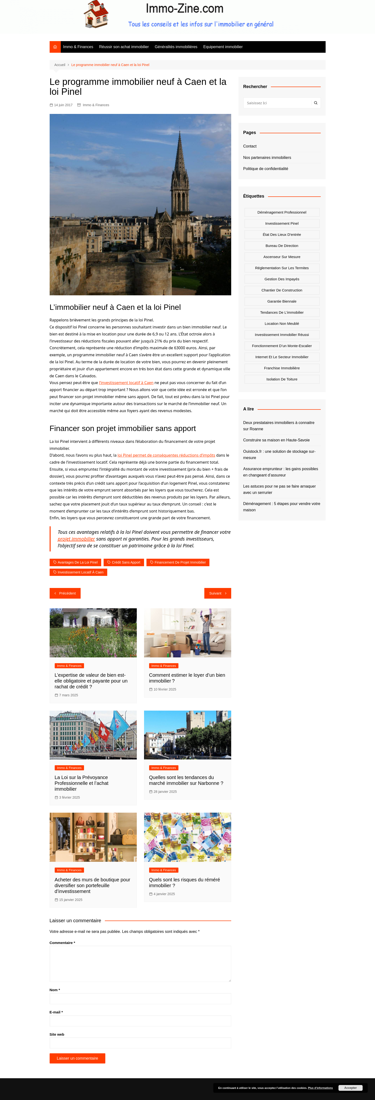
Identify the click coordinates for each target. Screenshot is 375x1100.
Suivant (215, 593)
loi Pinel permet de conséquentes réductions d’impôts (166, 455)
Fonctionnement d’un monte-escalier (282, 346)
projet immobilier (76, 538)
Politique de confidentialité (265, 169)
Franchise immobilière (282, 368)
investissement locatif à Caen (81, 572)
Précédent (67, 593)
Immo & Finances (78, 47)
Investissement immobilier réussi (282, 335)
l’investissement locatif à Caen (126, 382)
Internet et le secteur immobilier (281, 357)
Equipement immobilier (223, 47)
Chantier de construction (281, 290)
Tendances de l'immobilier (282, 312)
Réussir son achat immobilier (124, 47)
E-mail (56, 1012)
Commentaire (62, 943)
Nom (55, 990)
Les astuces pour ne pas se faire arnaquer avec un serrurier (279, 489)
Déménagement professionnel (282, 212)
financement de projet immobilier (180, 562)
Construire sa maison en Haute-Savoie (276, 440)
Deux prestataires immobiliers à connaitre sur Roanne (278, 426)
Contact (250, 146)
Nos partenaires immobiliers (267, 158)
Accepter (350, 1088)
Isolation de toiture (281, 379)
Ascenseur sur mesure (281, 257)
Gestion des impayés (282, 279)
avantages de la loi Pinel (78, 562)
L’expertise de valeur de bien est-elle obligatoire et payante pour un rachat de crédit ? (91, 680)
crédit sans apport (126, 562)
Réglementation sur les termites (282, 268)
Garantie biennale (281, 301)
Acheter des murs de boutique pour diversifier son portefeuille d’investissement (92, 885)
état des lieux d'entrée (282, 234)
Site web (57, 1034)
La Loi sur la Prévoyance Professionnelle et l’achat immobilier (81, 783)
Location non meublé (282, 323)
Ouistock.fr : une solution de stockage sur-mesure (279, 454)
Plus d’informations (320, 1087)
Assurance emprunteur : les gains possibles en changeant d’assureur (280, 472)
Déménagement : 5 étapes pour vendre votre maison (281, 507)
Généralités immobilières (176, 47)
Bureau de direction (282, 246)
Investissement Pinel (282, 223)
